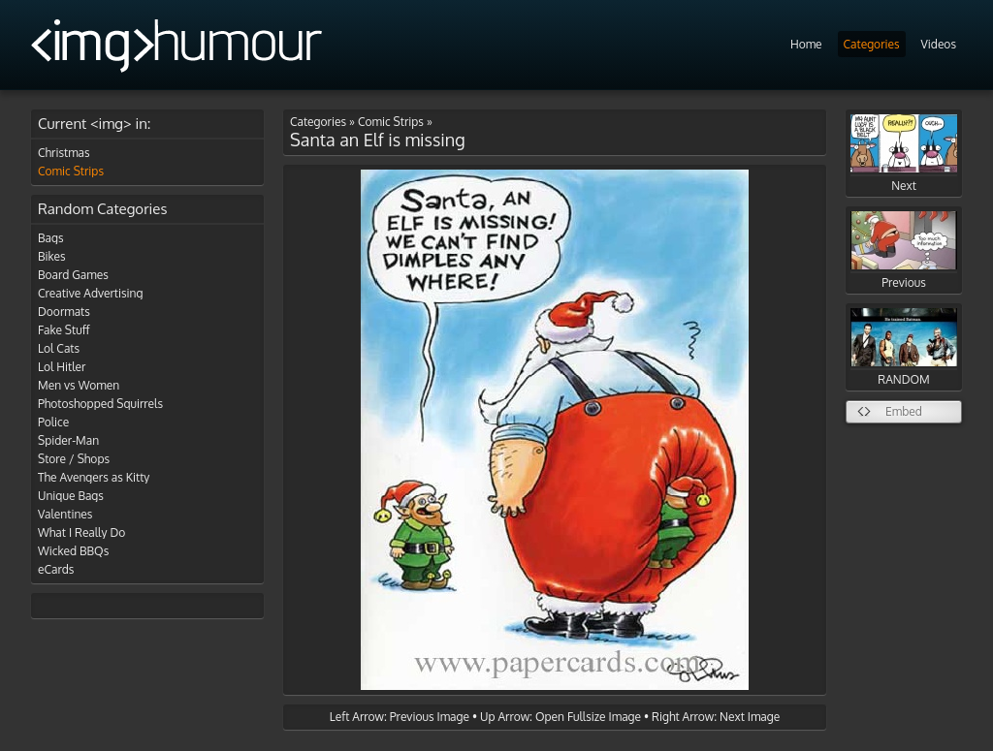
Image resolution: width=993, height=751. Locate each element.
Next (903, 153)
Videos (938, 44)
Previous (903, 250)
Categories (872, 44)
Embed (903, 411)
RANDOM (903, 347)
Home (806, 44)
